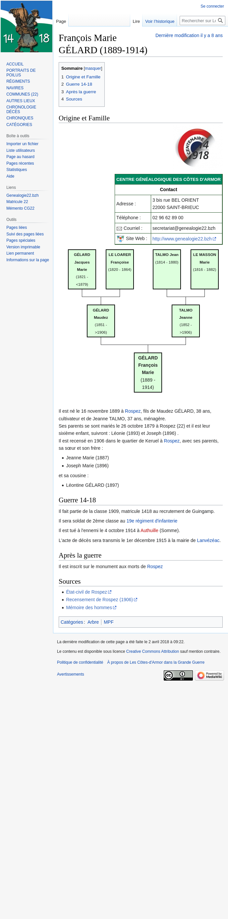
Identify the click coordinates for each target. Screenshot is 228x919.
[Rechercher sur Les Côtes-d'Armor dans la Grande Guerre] (202, 20)
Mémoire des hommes (89, 607)
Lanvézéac (208, 540)
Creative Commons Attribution (152, 651)
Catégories (72, 622)
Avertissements (70, 674)
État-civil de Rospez (86, 592)
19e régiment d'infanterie (152, 520)
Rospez (133, 411)
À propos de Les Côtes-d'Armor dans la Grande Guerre (155, 662)
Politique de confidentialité (80, 662)
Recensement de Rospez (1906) (99, 599)
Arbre (93, 622)
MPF (109, 622)
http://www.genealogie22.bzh (182, 238)
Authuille (149, 530)
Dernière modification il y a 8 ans (189, 35)
